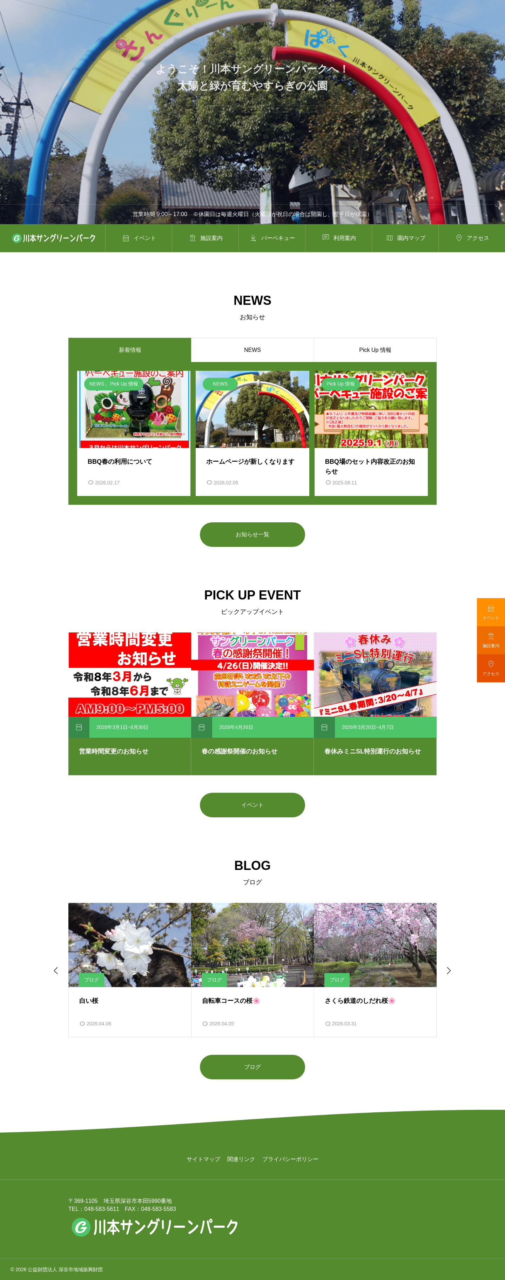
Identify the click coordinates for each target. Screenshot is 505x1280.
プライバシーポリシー (290, 1159)
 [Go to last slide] (55, 970)
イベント (252, 805)
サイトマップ (203, 1159)
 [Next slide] (448, 970)
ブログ (252, 1067)
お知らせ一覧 (252, 534)
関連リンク (241, 1159)
